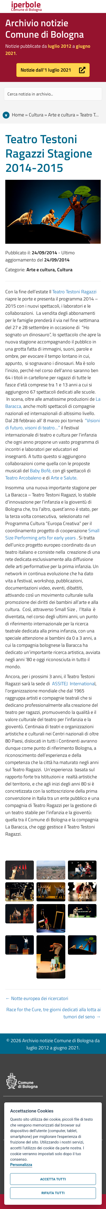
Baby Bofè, (41, 470)
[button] (53, 70)
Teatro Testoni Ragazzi (74, 291)
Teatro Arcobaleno (23, 477)
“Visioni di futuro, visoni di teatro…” (52, 424)
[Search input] (53, 94)
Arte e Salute (63, 477)
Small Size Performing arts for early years (52, 534)
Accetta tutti (53, 1179)
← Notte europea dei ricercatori (36, 998)
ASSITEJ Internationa (72, 683)
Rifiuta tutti (53, 1193)
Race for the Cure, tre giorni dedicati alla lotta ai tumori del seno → (53, 1013)
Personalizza (21, 1165)
